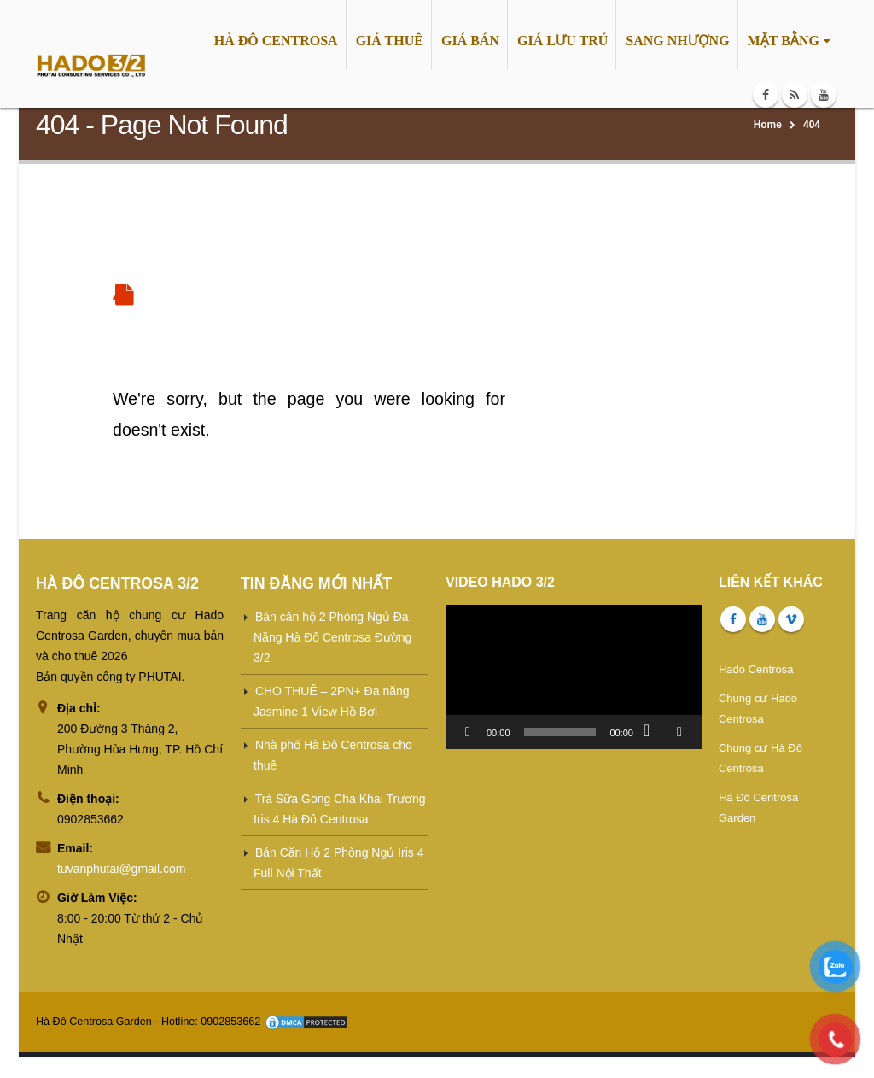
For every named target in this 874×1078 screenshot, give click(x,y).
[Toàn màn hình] (679, 732)
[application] (574, 677)
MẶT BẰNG (783, 40)
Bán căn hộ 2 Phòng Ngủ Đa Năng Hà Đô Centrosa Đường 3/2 (332, 637)
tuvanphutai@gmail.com (121, 869)
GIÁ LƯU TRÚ (562, 40)
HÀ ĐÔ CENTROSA (276, 40)
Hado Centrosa (756, 669)
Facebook (733, 619)
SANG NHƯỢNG (677, 40)
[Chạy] (467, 732)
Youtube (762, 619)
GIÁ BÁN (470, 40)
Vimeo (791, 619)
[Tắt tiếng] (652, 732)
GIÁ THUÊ (389, 40)
